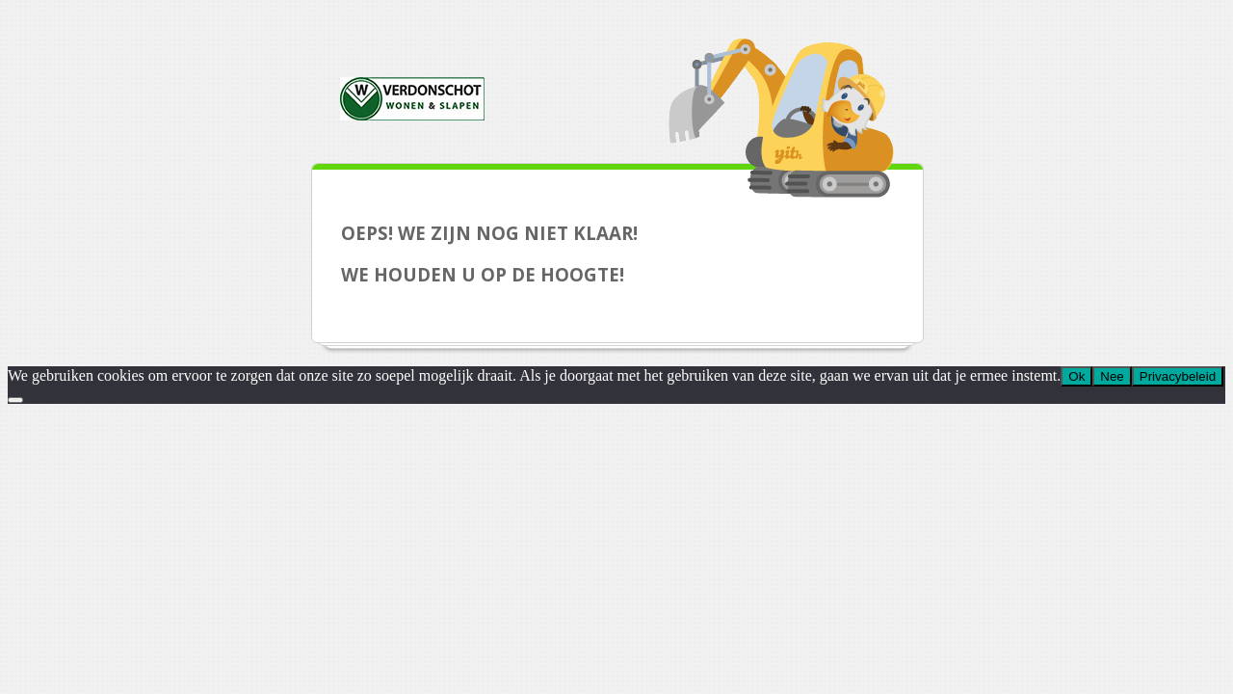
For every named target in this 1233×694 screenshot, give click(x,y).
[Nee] (15, 400)
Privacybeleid (1178, 376)
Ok (1076, 376)
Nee (1111, 376)
